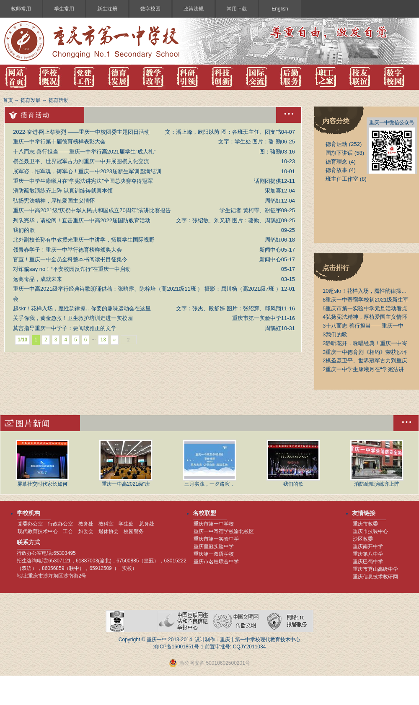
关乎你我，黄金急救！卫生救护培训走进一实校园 (73, 318)
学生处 (126, 524)
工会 (68, 531)
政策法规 (194, 9)
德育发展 (31, 100)
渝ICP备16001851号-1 (178, 647)
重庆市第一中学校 (214, 524)
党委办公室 (30, 524)
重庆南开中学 (368, 546)
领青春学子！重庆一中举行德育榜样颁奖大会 (67, 250)
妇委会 (85, 531)
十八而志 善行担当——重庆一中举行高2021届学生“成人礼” (84, 151)
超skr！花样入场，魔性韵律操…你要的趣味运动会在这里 (82, 308)
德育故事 (336, 170)
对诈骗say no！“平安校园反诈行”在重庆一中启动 (72, 269)
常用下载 (237, 9)
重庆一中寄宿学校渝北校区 (224, 531)
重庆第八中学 (368, 554)
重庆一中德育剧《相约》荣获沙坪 (365, 352)
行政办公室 (60, 524)
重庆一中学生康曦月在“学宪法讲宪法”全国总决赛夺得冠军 (83, 181)
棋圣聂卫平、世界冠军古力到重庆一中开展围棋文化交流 (81, 161)
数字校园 (150, 9)
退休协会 (108, 531)
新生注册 (107, 9)
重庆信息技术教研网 (375, 577)
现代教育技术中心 (38, 531)
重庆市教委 (365, 524)
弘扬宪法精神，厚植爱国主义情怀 (54, 201)
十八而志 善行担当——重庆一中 (363, 326)
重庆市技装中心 (370, 531)
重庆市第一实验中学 (216, 539)
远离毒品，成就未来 (37, 279)
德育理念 (336, 162)
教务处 (85, 524)
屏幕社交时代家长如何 (42, 463)
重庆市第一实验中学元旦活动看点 (365, 308)
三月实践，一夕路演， (209, 463)
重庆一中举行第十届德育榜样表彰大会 (59, 141)
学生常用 (64, 9)
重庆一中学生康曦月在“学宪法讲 (363, 369)
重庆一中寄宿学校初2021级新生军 (366, 300)
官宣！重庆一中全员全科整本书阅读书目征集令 (70, 259)
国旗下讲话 (339, 153)
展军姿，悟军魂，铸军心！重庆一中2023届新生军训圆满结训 (87, 171)
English (280, 9)
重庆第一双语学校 (214, 554)
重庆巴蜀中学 (368, 562)
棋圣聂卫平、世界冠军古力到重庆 (365, 360)
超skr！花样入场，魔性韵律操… (365, 291)
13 (103, 340)
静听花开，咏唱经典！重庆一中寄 (365, 343)
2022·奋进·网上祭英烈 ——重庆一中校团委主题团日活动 (81, 132)
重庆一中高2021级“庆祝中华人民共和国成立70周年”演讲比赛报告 (92, 210)
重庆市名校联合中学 (216, 562)
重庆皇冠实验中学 (214, 546)
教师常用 (21, 9)
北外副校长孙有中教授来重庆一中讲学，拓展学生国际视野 (84, 240)
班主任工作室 (342, 179)
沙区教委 (363, 539)
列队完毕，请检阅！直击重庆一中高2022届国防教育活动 (81, 220)
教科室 (106, 524)
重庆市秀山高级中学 (375, 569)
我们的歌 (24, 230)
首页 (8, 100)
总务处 (146, 524)
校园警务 (134, 531)
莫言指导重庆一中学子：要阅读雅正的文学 (64, 328)
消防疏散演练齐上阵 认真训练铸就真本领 (63, 190)
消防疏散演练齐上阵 (376, 463)
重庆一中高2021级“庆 (126, 463)
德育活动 (59, 100)
